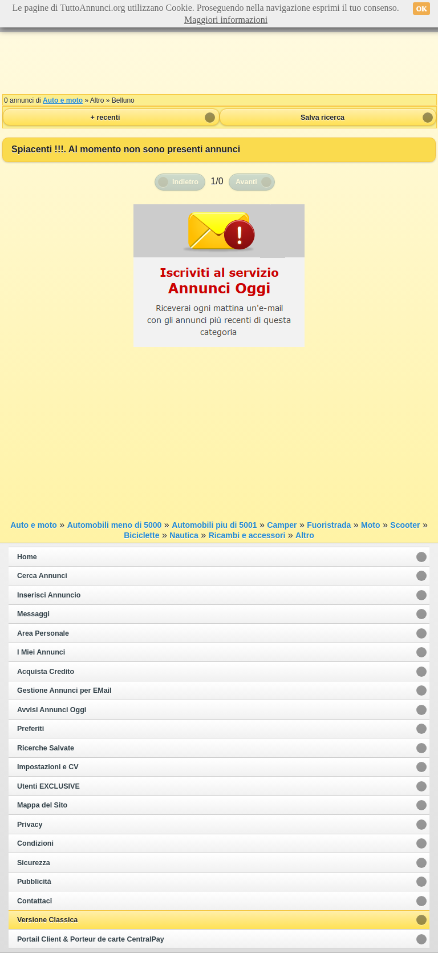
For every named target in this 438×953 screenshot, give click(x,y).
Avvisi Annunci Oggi (51, 710)
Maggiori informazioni (225, 20)
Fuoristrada (329, 525)
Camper (282, 525)
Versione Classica (47, 920)
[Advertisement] (219, 62)
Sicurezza (33, 863)
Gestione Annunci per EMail (64, 690)
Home (27, 557)
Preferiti (30, 729)
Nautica (183, 535)
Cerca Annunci (42, 576)
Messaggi (33, 614)
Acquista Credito (45, 672)
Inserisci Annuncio (48, 595)
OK (421, 9)
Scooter (405, 525)
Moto (370, 525)
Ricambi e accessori (247, 535)
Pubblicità (34, 882)
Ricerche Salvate (45, 748)
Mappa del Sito (42, 805)
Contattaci (34, 901)
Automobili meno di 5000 (114, 525)
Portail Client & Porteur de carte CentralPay (90, 939)
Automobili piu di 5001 (214, 525)
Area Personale (43, 633)
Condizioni (35, 843)
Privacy (29, 825)
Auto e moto (63, 100)
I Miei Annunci (41, 652)
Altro (304, 535)
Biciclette (141, 535)
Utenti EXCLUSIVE (48, 786)
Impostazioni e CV (48, 767)
